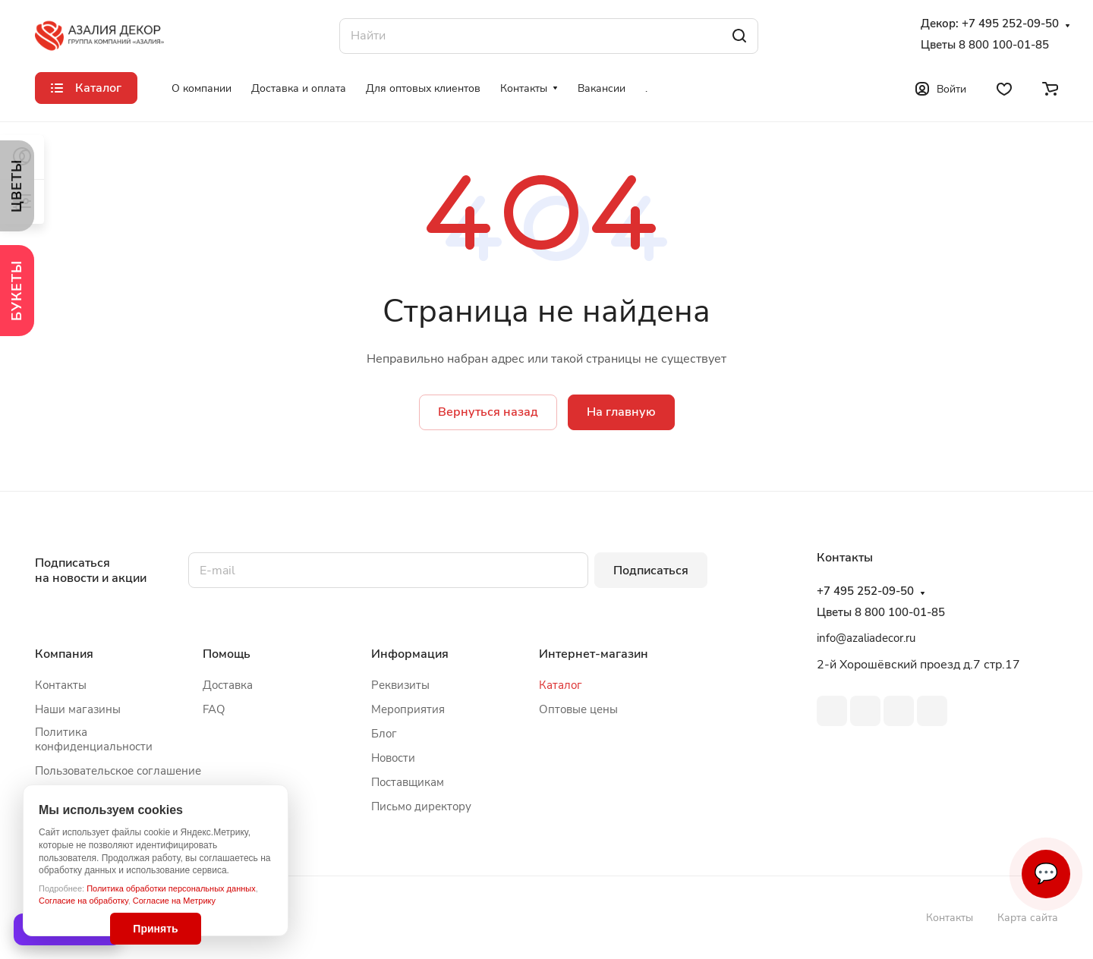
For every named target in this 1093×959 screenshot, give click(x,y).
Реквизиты (400, 685)
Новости (393, 758)
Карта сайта (1027, 917)
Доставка (228, 685)
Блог (384, 733)
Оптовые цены (578, 709)
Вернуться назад (488, 412)
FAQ (214, 709)
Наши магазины (78, 709)
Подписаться (650, 570)
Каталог (560, 685)
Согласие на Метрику (174, 900)
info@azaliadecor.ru (866, 638)
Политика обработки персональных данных (171, 888)
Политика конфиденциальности (94, 739)
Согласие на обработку (83, 900)
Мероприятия (408, 709)
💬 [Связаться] (1046, 873)
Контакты (61, 685)
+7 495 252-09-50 (1010, 24)
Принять (155, 929)
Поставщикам (407, 782)
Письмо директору (421, 806)
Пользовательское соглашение (118, 770)
